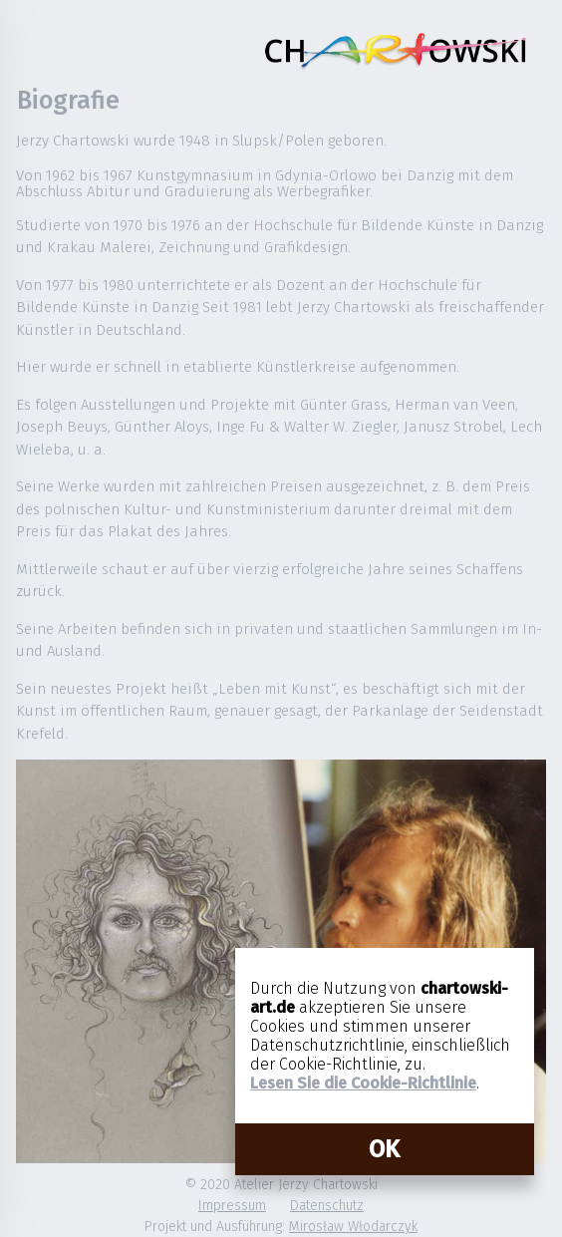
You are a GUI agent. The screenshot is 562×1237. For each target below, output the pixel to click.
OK (384, 1149)
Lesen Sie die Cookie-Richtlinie (363, 1083)
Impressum (232, 1205)
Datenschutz (327, 1205)
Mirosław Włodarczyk (353, 1226)
